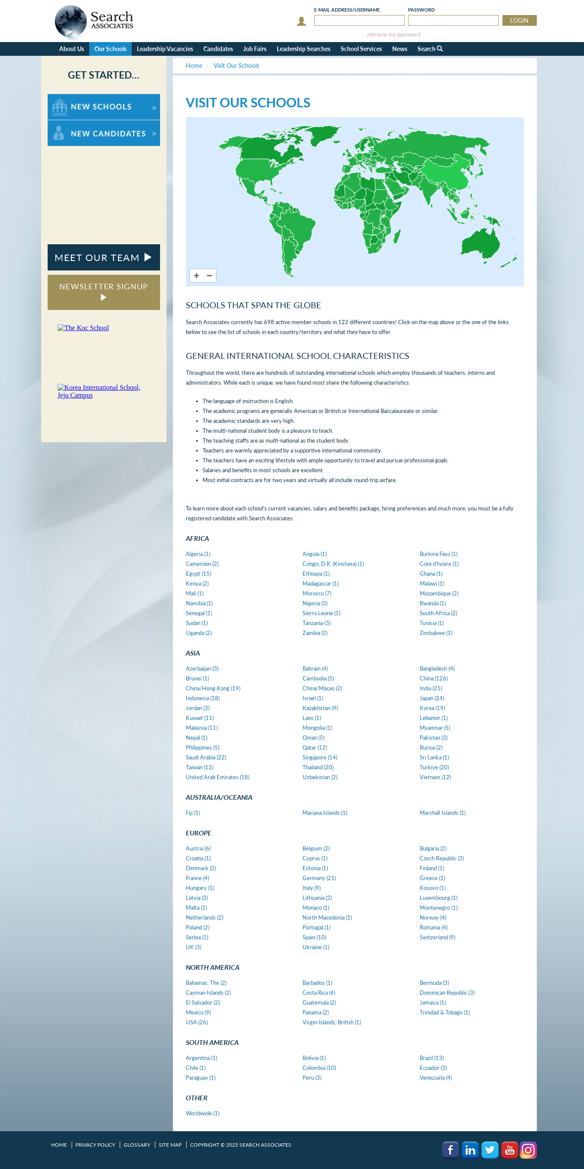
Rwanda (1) (433, 603)
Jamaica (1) (433, 1002)
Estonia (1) (315, 868)
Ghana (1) (431, 573)
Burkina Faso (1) (438, 553)
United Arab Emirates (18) (217, 777)
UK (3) (193, 947)
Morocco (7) (317, 593)
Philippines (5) (202, 747)
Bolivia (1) (314, 1057)
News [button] (399, 48)
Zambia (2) (315, 632)
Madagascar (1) (321, 583)
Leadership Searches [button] (303, 48)
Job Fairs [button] (254, 48)
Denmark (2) (201, 868)
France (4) (197, 877)
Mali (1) (194, 593)
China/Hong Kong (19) (213, 688)
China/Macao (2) (322, 688)
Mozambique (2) (439, 593)
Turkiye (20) (434, 767)
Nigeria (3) (315, 603)
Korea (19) (432, 707)
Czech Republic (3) (442, 858)
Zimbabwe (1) (436, 632)
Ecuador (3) (433, 1067)
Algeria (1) (198, 553)
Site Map (170, 1145)
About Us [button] (71, 48)
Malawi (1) (432, 583)
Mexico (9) (198, 1012)
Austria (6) (198, 848)
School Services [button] (361, 48)
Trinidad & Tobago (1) (445, 1012)
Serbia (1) (197, 937)
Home (59, 1145)
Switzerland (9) (437, 937)
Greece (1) (432, 877)
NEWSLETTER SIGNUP (103, 291)
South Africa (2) (438, 613)
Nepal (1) (196, 737)
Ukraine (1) (316, 947)
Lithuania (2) (317, 897)
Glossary (137, 1145)
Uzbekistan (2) (320, 777)
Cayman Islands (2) (208, 992)
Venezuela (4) (436, 1077)
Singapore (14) (320, 757)
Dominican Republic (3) (447, 992)
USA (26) (197, 1022)
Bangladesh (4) (437, 668)
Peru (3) (312, 1077)
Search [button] (430, 48)
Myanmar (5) (435, 727)
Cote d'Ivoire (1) (439, 563)
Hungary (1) (200, 887)
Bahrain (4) (315, 668)
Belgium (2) (316, 848)
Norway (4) (433, 917)
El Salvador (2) (203, 1002)
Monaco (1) (316, 907)
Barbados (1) (317, 982)
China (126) (434, 678)
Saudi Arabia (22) (206, 757)
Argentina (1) (201, 1057)
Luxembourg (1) (438, 897)
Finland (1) (432, 868)
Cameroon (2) (202, 563)
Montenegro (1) (438, 907)
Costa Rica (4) (319, 992)
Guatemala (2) (319, 1002)
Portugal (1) (316, 927)
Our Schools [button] (110, 48)
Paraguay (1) (200, 1077)
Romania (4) (434, 927)
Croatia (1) (198, 858)
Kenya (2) (197, 583)
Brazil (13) (432, 1057)
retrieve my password (394, 34)
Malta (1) (196, 907)
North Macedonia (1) (327, 917)
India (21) (431, 688)
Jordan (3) (197, 707)
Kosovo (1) (432, 887)
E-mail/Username (347, 9)
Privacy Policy (95, 1145)
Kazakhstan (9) (320, 707)
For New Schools (70, 98)
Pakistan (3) (434, 737)
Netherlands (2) (204, 917)
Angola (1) (315, 553)
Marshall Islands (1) (443, 812)
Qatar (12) (315, 747)
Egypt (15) (198, 573)
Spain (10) (314, 937)
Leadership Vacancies (165, 48)
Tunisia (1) (432, 622)
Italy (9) (312, 887)
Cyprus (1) (315, 858)
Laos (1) (312, 717)
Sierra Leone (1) (321, 613)
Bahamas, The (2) (206, 982)
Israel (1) (313, 698)
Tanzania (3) (316, 622)
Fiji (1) (193, 812)
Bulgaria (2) (433, 848)
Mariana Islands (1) (325, 812)
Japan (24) (432, 698)
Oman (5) (313, 737)
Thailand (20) (318, 767)
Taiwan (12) (199, 767)
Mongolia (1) (317, 727)
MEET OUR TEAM (103, 257)
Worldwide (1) (202, 1113)
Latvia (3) (197, 897)
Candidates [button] (218, 48)
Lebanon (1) (434, 717)
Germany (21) (319, 877)
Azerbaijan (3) (202, 668)
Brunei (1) (197, 678)
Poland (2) (197, 927)
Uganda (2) (199, 632)
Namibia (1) (199, 603)
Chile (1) (196, 1067)
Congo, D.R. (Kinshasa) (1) (333, 563)
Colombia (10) (319, 1067)
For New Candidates (74, 124)
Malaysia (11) (202, 727)
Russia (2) (431, 747)
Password (421, 9)
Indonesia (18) (203, 698)
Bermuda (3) (434, 982)
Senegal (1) (199, 613)
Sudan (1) (197, 622)
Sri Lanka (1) (434, 757)
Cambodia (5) (318, 678)
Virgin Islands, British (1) (332, 1022)
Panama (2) (316, 1012)
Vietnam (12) (435, 777)
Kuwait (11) (200, 717)
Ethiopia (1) (316, 573)
